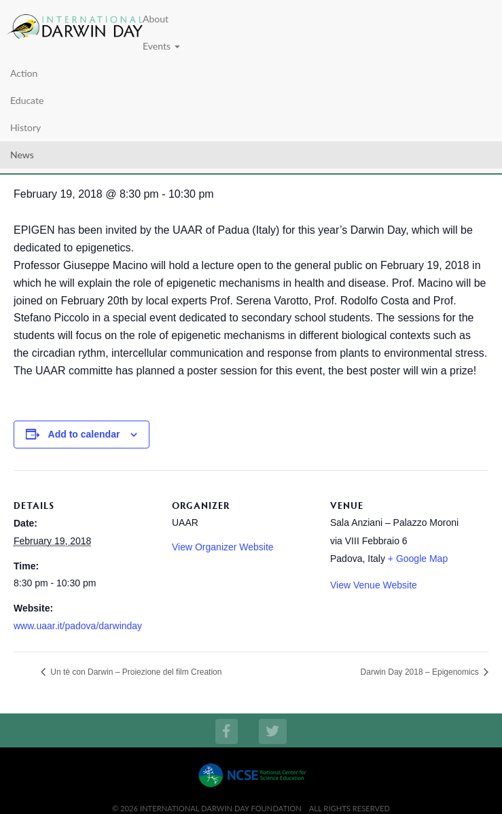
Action (23, 73)
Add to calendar (84, 434)
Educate (26, 100)
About (155, 18)
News (22, 154)
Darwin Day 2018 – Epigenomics (421, 672)
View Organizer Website (223, 547)
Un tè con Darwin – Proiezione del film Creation (134, 672)
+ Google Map (418, 558)
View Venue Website (373, 585)
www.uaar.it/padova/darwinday (78, 625)
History (25, 127)
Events (161, 46)
